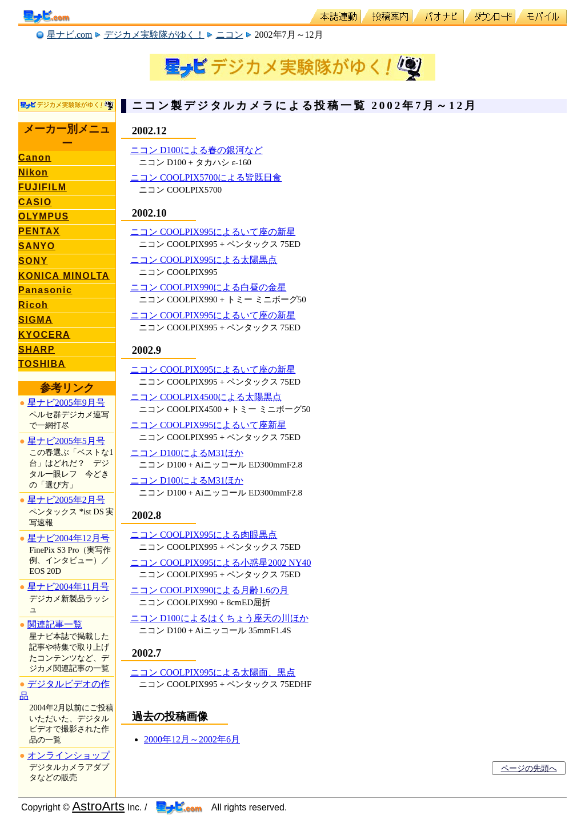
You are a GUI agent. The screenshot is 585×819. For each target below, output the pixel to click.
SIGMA (35, 320)
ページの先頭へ (529, 768)
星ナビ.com (70, 34)
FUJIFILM (42, 187)
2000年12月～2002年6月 (192, 739)
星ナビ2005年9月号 (66, 402)
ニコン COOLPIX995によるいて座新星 (208, 425)
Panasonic (45, 290)
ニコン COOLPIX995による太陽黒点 (203, 260)
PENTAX (39, 231)
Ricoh (33, 305)
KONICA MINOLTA (64, 276)
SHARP (36, 349)
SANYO (36, 246)
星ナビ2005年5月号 (66, 441)
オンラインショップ (68, 755)
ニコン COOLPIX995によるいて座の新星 (212, 232)
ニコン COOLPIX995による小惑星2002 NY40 (220, 563)
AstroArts (98, 806)
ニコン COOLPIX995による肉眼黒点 (203, 535)
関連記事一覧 (54, 624)
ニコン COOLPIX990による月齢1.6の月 (209, 590)
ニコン (229, 34)
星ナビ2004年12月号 (68, 538)
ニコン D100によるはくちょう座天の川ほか (219, 618)
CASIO (35, 202)
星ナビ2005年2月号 (66, 500)
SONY (33, 261)
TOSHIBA (42, 364)
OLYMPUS (43, 216)
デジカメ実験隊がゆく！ (154, 34)
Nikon (33, 172)
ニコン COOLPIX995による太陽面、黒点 (212, 672)
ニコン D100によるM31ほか (186, 453)
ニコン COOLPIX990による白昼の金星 (208, 287)
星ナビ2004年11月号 (68, 587)
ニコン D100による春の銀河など (196, 150)
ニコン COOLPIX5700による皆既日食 (206, 177)
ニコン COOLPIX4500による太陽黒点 (206, 397)
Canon (34, 157)
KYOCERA (44, 334)
